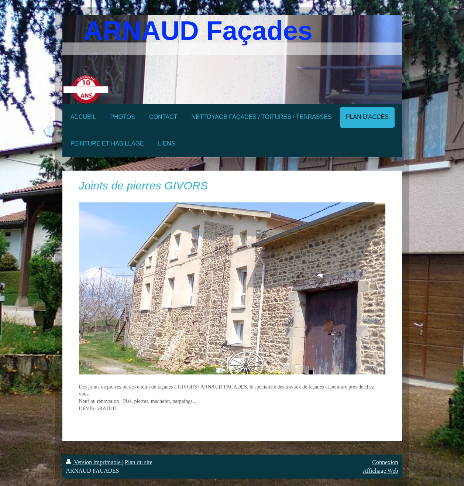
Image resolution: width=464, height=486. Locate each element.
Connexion (385, 462)
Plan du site (138, 462)
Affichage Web (380, 471)
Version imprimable (94, 462)
